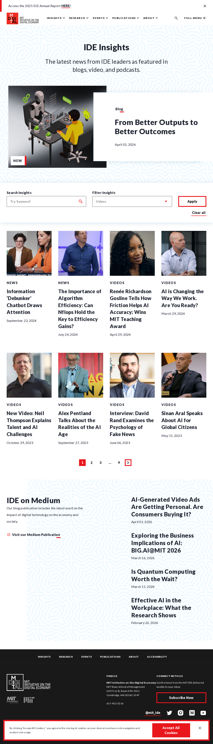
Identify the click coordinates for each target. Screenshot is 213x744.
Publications (110, 656)
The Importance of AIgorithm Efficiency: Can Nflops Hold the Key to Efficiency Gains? (79, 308)
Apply (192, 201)
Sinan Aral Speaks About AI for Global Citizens (182, 420)
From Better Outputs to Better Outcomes (156, 127)
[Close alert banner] (204, 6)
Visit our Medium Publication (33, 535)
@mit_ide (152, 713)
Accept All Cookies (171, 730)
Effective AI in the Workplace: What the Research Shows (161, 608)
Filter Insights (103, 193)
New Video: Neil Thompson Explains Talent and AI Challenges (29, 423)
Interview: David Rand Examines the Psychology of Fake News (132, 423)
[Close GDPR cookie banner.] (199, 728)
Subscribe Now (181, 698)
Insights (44, 656)
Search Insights (19, 193)
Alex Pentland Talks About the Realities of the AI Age (79, 423)
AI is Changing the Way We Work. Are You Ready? (182, 298)
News (12, 283)
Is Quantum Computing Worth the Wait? (163, 575)
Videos (117, 283)
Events (86, 656)
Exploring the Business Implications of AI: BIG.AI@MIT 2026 (162, 543)
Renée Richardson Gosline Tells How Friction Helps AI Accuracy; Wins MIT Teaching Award (130, 308)
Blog (119, 109)
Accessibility (157, 656)
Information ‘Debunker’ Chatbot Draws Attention (24, 301)
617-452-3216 (114, 703)
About (134, 656)
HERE (65, 6)
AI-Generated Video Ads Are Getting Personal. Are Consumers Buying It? (167, 507)
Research (66, 656)
